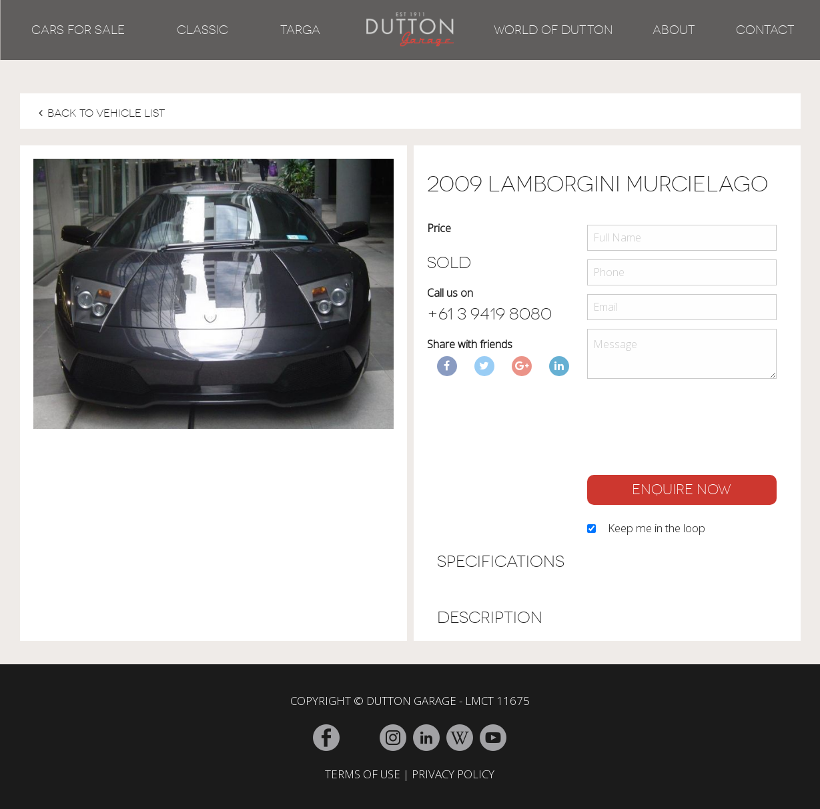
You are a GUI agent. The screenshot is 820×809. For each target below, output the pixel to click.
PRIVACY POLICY (453, 774)
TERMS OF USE (362, 774)
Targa (300, 30)
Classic (202, 30)
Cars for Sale (78, 30)
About (674, 30)
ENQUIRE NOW (681, 490)
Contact (765, 30)
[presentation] (688, 430)
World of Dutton (553, 30)
